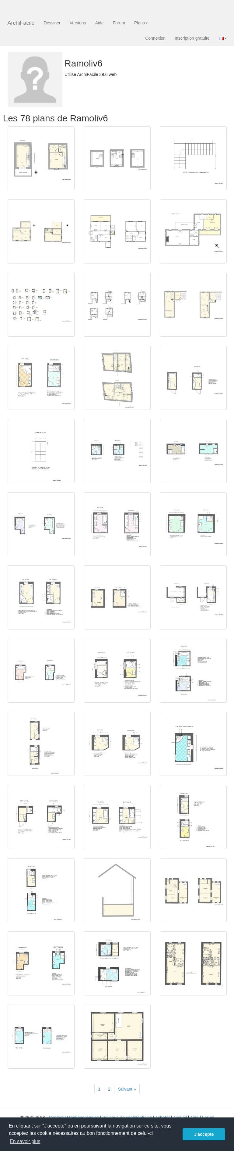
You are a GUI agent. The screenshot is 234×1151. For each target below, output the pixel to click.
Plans (141, 22)
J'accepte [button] (204, 1134)
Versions (78, 22)
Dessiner (52, 22)
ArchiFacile (21, 23)
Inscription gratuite (192, 38)
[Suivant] (127, 1089)
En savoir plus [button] (25, 1141)
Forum (119, 22)
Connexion (155, 38)
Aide (99, 22)
